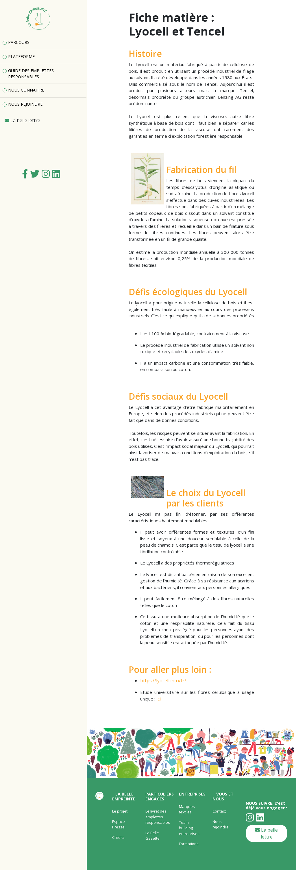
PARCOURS (18, 42)
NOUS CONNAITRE (26, 90)
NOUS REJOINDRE (25, 104)
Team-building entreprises (189, 828)
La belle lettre (266, 833)
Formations (189, 843)
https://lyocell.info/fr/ (163, 680)
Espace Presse (118, 824)
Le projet (119, 811)
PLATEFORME (21, 56)
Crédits (118, 837)
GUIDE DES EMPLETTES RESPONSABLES (31, 73)
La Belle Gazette (152, 835)
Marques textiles (187, 809)
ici (158, 699)
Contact (219, 811)
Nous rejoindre (220, 824)
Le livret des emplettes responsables (157, 816)
